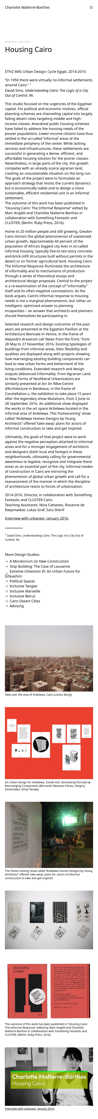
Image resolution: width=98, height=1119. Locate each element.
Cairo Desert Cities (25, 601)
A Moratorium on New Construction (39, 561)
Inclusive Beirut (22, 596)
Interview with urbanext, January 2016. (37, 518)
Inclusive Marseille (25, 591)
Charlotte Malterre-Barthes (27, 7)
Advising (17, 606)
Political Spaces (22, 581)
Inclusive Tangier (24, 586)
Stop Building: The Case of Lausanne (40, 566)
